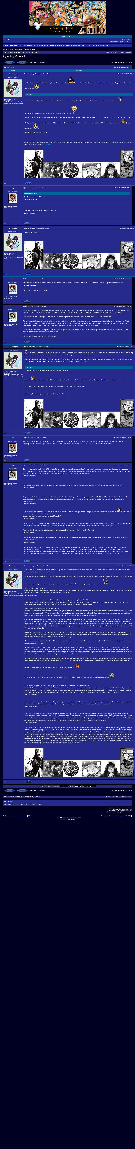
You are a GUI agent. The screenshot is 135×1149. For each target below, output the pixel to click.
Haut (5, 183)
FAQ (121, 39)
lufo (35, 336)
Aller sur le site (67, 37)
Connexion (6, 39)
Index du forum (9, 52)
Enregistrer (105, 45)
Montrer (34, 135)
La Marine (14, 58)
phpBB (60, 818)
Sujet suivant (127, 67)
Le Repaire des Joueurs (32, 52)
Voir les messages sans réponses (12, 49)
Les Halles (18, 52)
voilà (47, 144)
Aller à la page (115, 62)
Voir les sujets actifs (29, 49)
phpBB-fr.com (71, 819)
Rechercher (128, 39)
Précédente (122, 62)
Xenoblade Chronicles (15, 56)
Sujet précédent (118, 67)
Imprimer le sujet (9, 67)
